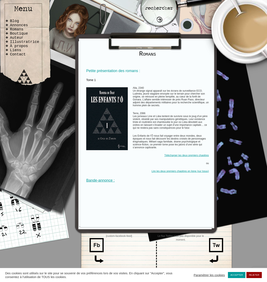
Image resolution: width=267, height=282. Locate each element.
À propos (19, 46)
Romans (16, 29)
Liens (15, 50)
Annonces (19, 25)
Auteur (16, 38)
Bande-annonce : (100, 180)
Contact (18, 54)
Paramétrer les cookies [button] (209, 275)
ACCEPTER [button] (236, 275)
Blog (14, 21)
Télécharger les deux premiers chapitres (186, 155)
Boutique (19, 33)
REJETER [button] (254, 275)
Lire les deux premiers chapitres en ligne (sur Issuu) (180, 171)
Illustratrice (24, 42)
